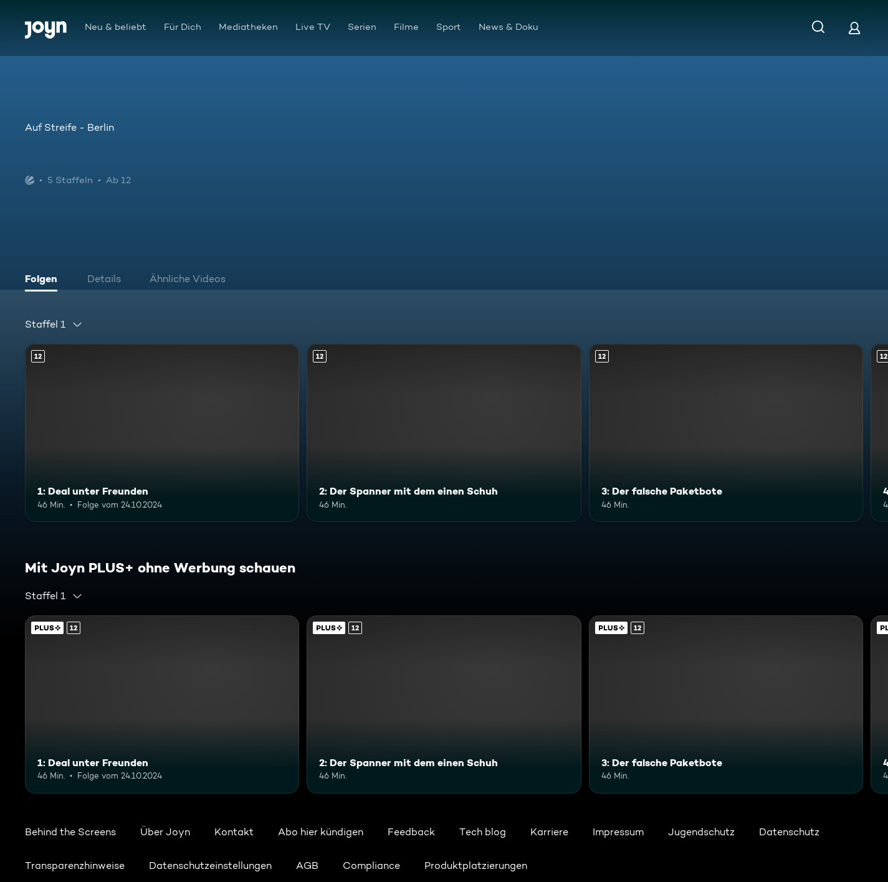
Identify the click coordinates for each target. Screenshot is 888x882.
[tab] (44, 280)
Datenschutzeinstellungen (210, 865)
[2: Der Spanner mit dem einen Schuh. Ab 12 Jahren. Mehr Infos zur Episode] (444, 433)
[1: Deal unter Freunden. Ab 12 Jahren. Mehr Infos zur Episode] (162, 433)
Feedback (411, 832)
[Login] (854, 28)
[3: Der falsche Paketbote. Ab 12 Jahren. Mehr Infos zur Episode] (726, 433)
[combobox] (54, 324)
